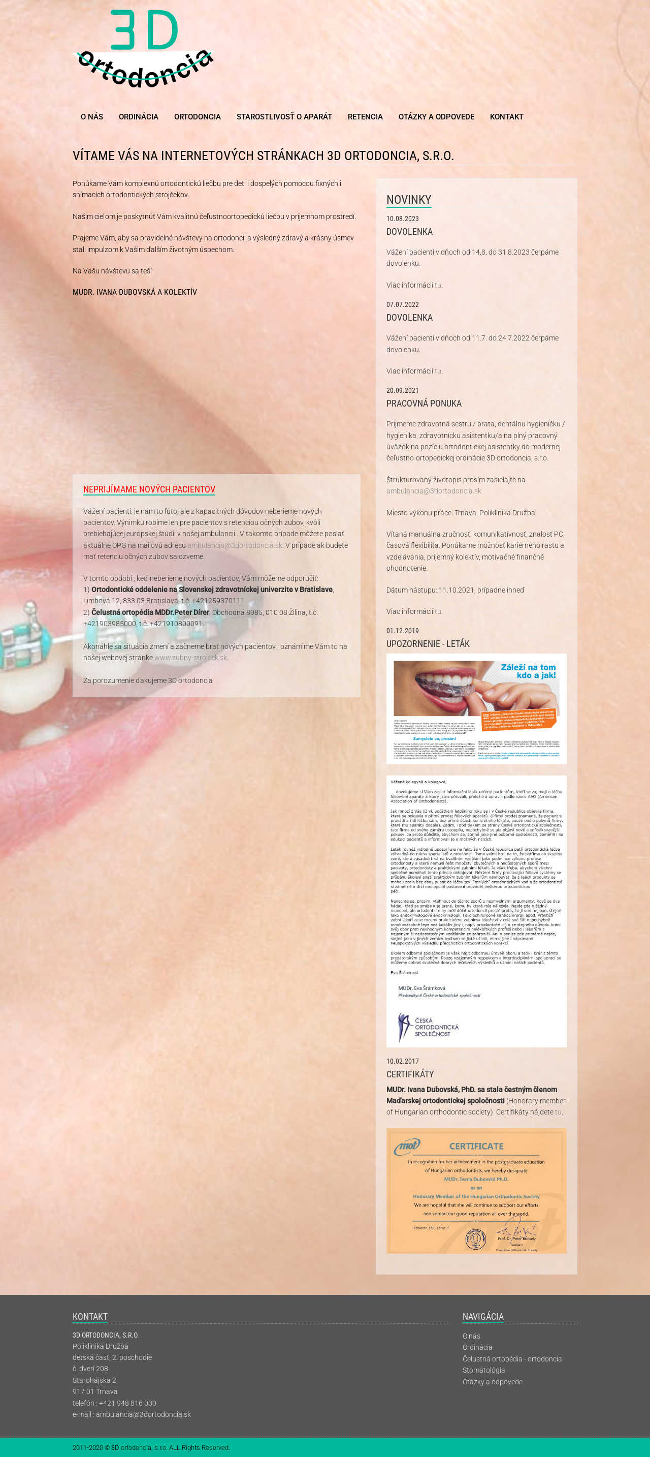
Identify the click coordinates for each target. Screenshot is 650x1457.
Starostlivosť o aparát (284, 116)
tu (438, 285)
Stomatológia (484, 1370)
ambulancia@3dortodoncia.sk (234, 545)
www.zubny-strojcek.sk (190, 658)
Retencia (365, 116)
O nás (92, 116)
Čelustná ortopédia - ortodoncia (512, 1359)
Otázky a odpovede (436, 116)
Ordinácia (138, 116)
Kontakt (507, 116)
